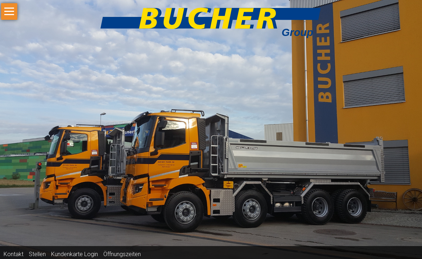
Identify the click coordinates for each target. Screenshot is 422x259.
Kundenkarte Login (74, 254)
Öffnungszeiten (122, 254)
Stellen (37, 254)
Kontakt (13, 254)
